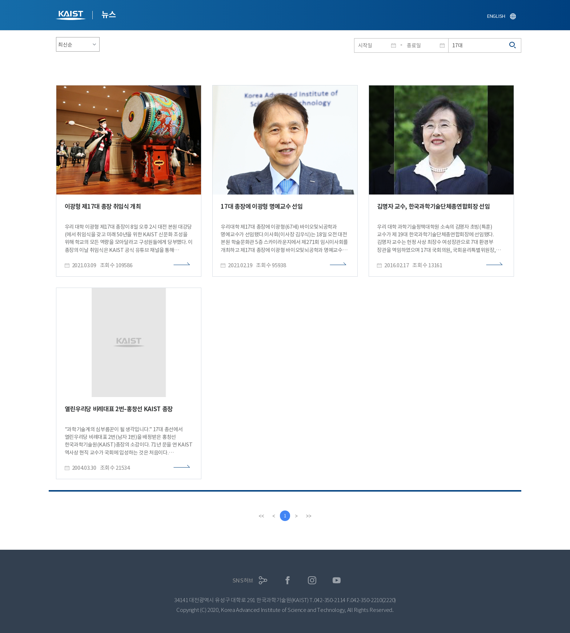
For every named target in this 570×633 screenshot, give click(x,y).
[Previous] (273, 515)
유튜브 (337, 580)
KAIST (72, 16)
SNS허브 (243, 580)
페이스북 (288, 580)
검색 (513, 45)
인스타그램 (312, 580)
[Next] (296, 515)
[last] (309, 515)
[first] (261, 515)
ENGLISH (496, 16)
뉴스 (108, 14)
